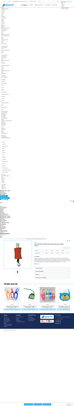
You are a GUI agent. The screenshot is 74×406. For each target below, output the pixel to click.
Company (4, 1)
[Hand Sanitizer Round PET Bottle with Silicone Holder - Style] (65, 295)
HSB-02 (12, 304)
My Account (3, 234)
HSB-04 (65, 304)
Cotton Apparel (4, 46)
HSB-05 (30, 304)
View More (64, 261)
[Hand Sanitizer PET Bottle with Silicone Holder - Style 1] (47, 295)
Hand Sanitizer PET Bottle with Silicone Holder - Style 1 (47, 307)
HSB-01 (47, 304)
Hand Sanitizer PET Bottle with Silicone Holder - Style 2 (12, 307)
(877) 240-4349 (33, 1)
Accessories (3, 79)
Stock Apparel (4, 55)
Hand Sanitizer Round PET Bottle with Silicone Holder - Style (65, 307)
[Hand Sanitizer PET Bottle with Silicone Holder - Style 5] (30, 295)
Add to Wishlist (4, 199)
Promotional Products (6, 137)
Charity (1, 229)
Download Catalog (3, 193)
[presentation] (52, 268)
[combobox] (46, 1)
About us (1, 225)
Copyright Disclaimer (3, 231)
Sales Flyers (2, 191)
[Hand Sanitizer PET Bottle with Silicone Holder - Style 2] (12, 295)
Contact (10, 1)
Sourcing (1, 232)
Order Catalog (2, 192)
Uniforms (2, 7)
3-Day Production (24, 5)
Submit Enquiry (5, 233)
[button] (37, 200)
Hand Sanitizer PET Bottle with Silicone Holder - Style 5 (29, 307)
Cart (72, 201)
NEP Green (3, 75)
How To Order (2, 226)
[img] (17, 272)
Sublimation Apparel (5, 28)
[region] (67, 241)
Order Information (7, 320)
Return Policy (2, 228)
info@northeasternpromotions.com (21, 1)
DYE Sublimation (7, 319)
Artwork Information (3, 230)
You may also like (36, 284)
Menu (1, 206)
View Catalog (2, 194)
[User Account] (3, 234)
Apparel (2, 26)
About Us (5, 317)
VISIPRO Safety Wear (5, 65)
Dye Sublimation (3, 227)
